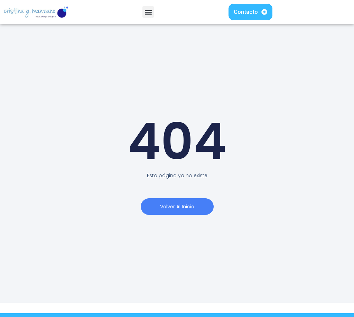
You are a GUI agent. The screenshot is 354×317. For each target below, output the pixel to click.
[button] (148, 12)
